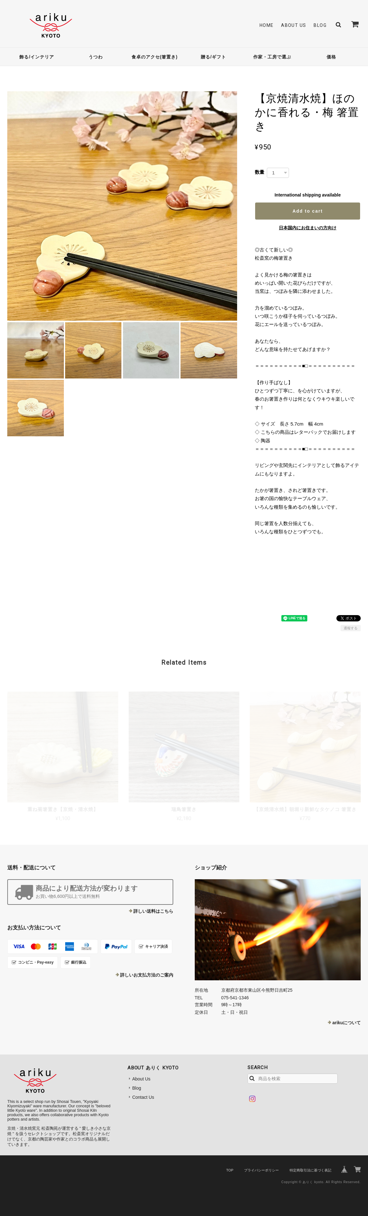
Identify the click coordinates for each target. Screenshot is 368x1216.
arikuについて (346, 1022)
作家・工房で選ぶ (272, 56)
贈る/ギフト (213, 56)
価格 (331, 56)
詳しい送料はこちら (153, 911)
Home (267, 25)
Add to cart (307, 211)
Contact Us (143, 1097)
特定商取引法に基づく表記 (310, 1170)
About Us (293, 25)
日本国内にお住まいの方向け (307, 227)
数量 (259, 172)
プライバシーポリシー (261, 1170)
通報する (351, 628)
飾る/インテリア (36, 56)
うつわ (96, 56)
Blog (320, 25)
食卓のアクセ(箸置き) (155, 56)
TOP (229, 1170)
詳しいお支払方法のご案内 (146, 974)
